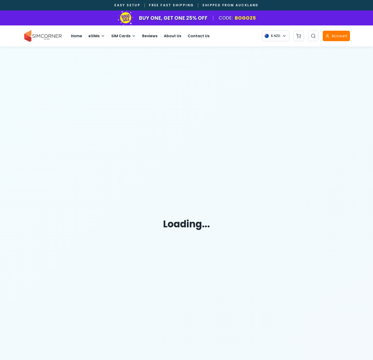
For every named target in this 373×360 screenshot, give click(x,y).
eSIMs (96, 36)
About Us (172, 36)
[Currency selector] (275, 36)
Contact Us (199, 36)
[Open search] (313, 36)
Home (76, 36)
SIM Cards (123, 36)
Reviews (150, 36)
